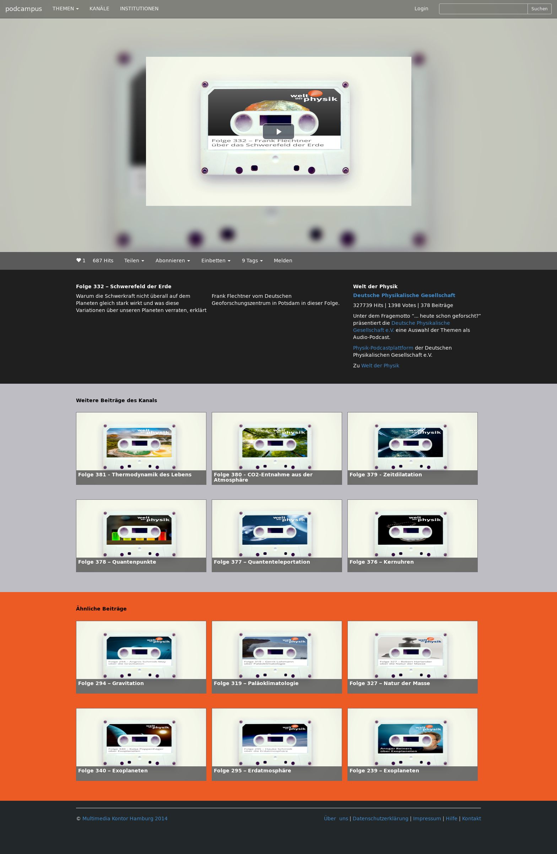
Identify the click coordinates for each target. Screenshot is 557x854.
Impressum (427, 819)
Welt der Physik (380, 366)
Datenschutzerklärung (381, 819)
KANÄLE (99, 9)
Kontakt (471, 819)
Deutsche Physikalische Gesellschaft (404, 295)
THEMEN (66, 9)
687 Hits (103, 261)
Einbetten (216, 261)
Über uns (336, 819)
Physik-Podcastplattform (383, 348)
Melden (283, 261)
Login (421, 9)
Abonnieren (173, 261)
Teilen (134, 261)
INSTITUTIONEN (139, 9)
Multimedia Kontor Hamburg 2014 (125, 819)
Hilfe (452, 819)
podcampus (23, 9)
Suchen (539, 8)
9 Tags (252, 261)
